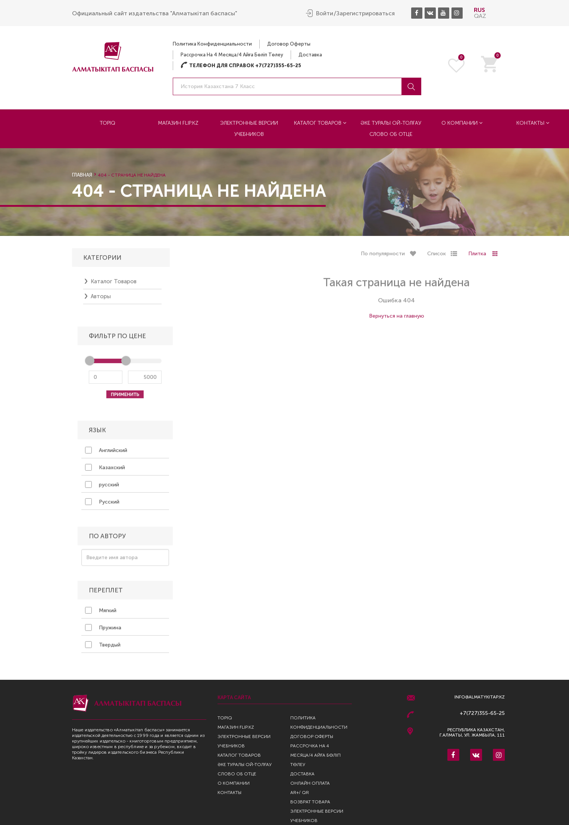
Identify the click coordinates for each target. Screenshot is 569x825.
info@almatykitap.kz (479, 697)
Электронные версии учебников (249, 128)
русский (102, 488)
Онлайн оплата (310, 783)
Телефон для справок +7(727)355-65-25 (241, 65)
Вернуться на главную (396, 319)
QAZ (480, 15)
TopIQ (107, 122)
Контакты (532, 122)
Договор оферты (288, 43)
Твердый (103, 648)
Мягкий (100, 613)
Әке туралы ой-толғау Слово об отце (390, 128)
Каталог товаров (320, 122)
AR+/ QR (299, 792)
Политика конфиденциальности (212, 43)
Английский (106, 453)
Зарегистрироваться (365, 13)
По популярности (383, 257)
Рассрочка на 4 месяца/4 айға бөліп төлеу (232, 54)
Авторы (101, 299)
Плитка (477, 257)
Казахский (105, 470)
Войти (324, 13)
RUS (479, 9)
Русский (102, 505)
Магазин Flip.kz (178, 122)
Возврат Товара (310, 801)
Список (436, 257)
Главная (82, 175)
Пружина (103, 631)
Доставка (310, 54)
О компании (461, 122)
